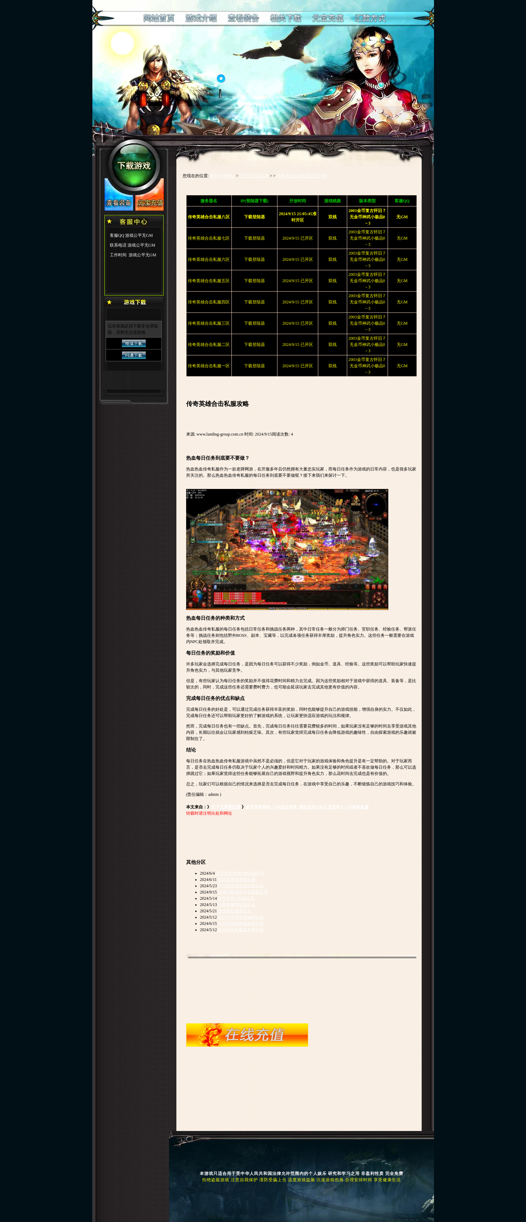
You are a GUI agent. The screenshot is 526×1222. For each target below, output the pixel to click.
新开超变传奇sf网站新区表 (240, 873)
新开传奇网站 (222, 175)
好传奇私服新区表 (234, 910)
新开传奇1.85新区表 (236, 898)
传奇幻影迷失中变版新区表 (243, 892)
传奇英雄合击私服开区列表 (301, 175)
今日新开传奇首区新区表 (241, 885)
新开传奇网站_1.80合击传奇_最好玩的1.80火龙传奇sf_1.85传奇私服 (307, 807)
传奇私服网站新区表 (237, 904)
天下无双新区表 (254, 175)
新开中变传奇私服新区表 (241, 917)
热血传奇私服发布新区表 (241, 929)
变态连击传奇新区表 (237, 879)
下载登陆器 (254, 238)
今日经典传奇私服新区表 (241, 923)
